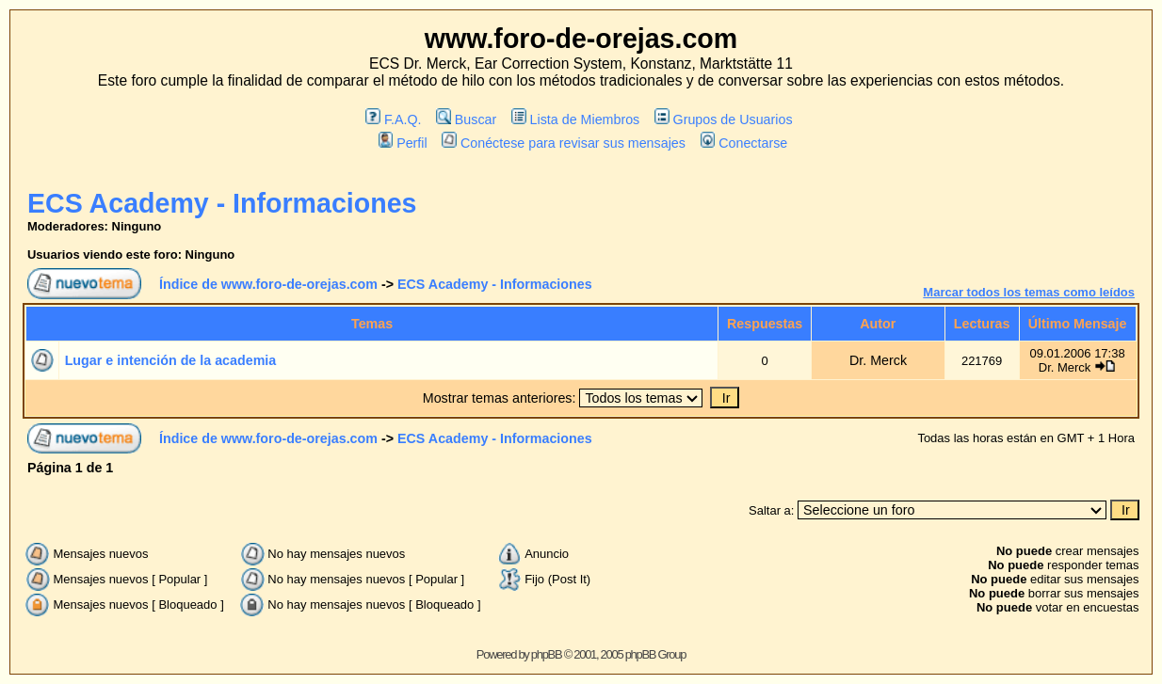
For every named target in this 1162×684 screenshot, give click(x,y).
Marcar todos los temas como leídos (1029, 292)
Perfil (403, 143)
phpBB (546, 654)
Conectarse (744, 143)
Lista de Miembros (575, 119)
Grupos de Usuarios (723, 119)
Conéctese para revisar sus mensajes (563, 143)
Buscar (466, 119)
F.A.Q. (393, 119)
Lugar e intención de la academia (171, 360)
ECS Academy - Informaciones (221, 203)
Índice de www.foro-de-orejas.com (268, 284)
